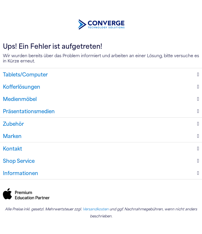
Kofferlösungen (21, 86)
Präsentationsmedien (29, 111)
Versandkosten (96, 209)
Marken (12, 136)
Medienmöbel (20, 99)
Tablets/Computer (25, 74)
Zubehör (13, 124)
